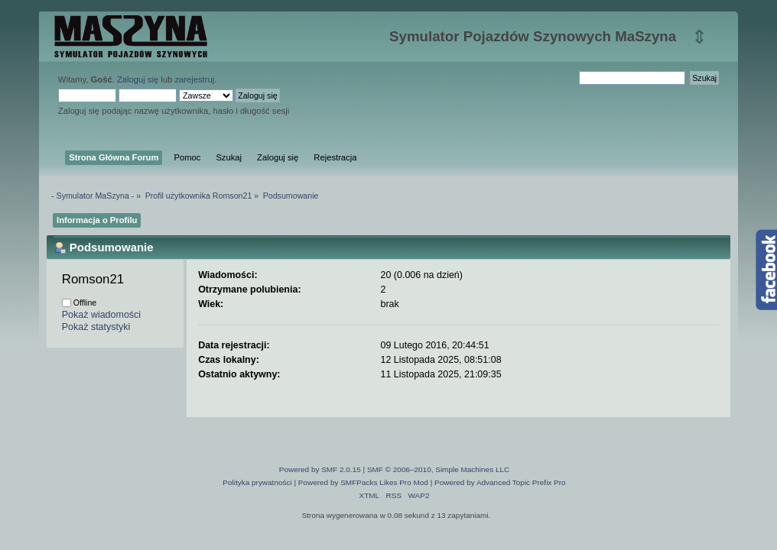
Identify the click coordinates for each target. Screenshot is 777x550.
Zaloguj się (137, 79)
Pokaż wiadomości (101, 314)
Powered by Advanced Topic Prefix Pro (500, 482)
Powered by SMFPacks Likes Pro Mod (363, 482)
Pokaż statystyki (96, 327)
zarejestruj (194, 79)
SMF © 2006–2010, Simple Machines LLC (438, 469)
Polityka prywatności (257, 482)
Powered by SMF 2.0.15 (320, 469)
